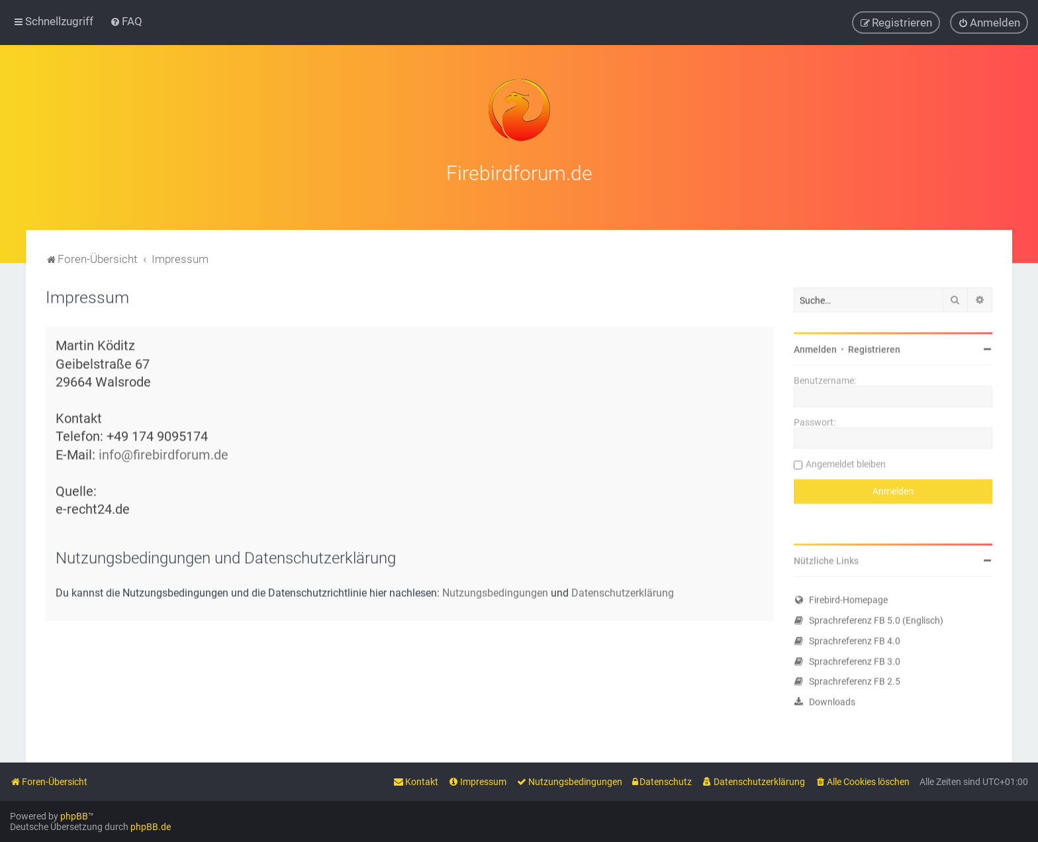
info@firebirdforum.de (163, 453)
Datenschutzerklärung (622, 592)
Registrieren (874, 348)
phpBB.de (150, 826)
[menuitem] (126, 21)
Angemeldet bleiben (846, 463)
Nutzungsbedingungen (495, 592)
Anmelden (815, 348)
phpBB (74, 816)
